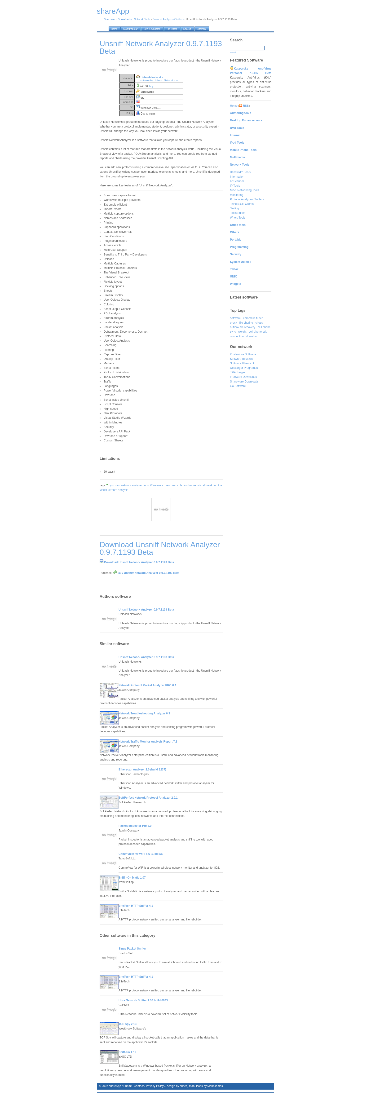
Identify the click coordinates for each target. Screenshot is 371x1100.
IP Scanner (237, 181)
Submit (128, 1086)
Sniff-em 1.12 (127, 1052)
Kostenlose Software (243, 354)
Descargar (236, 368)
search (233, 52)
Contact (139, 1086)
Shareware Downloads (244, 381)
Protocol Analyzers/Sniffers (168, 19)
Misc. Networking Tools (244, 190)
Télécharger (237, 372)
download (252, 336)
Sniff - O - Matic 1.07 (132, 877)
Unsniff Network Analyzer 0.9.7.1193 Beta (146, 609)
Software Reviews (241, 359)
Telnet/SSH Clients (242, 204)
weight (242, 331)
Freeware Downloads (243, 376)
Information (237, 176)
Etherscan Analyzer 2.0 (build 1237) (142, 769)
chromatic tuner (253, 318)
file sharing (246, 322)
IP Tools (235, 185)
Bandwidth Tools (240, 172)
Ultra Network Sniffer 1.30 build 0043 (143, 1000)
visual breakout (206, 485)
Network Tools (142, 19)
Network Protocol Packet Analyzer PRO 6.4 (147, 685)
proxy (233, 322)
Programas (251, 368)
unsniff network (153, 485)
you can (114, 485)
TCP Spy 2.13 (128, 1024)
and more (190, 485)
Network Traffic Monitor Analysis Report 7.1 (148, 741)
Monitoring (236, 195)
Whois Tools (237, 217)
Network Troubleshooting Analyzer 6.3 (144, 713)
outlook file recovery (242, 327)
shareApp (115, 1086)
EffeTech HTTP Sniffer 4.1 (136, 905)
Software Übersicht (242, 363)
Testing (234, 208)
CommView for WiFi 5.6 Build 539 (141, 854)
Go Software (238, 386)
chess (259, 322)
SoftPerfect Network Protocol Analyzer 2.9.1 (148, 797)
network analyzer (132, 485)
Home (234, 105)
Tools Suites (237, 213)
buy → (153, 86)
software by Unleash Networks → (159, 80)
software (235, 318)
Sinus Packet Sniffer (132, 948)
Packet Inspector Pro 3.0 (135, 825)
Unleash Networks (152, 77)
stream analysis (118, 490)
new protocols (173, 485)
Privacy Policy (155, 1086)
